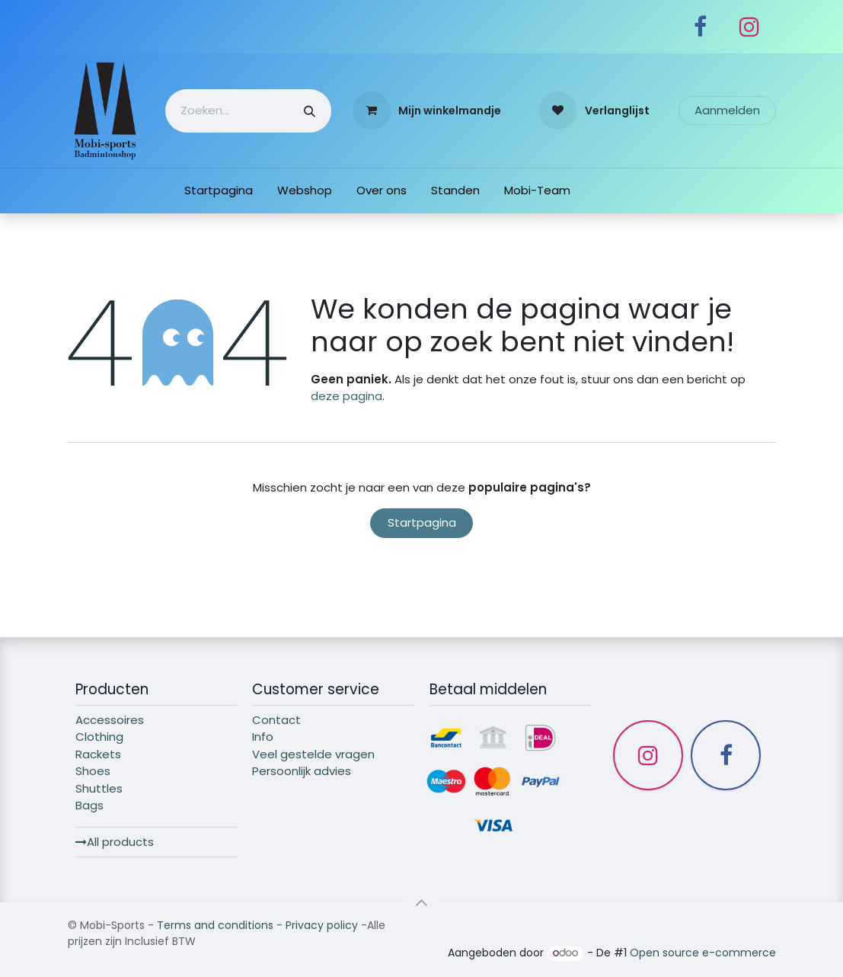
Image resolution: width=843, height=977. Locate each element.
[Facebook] (700, 27)
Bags (89, 805)
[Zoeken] (309, 111)
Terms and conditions (215, 925)
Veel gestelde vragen (313, 754)
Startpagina (422, 522)
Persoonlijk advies (301, 771)
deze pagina (346, 396)
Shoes (92, 771)
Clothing (99, 737)
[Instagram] (749, 27)
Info (262, 737)
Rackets (98, 754)
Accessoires (109, 720)
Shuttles (99, 788)
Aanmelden (727, 110)
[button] (422, 902)
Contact (276, 720)
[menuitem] (218, 191)
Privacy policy (322, 925)
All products (114, 842)
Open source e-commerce (703, 952)
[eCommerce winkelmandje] (426, 110)
